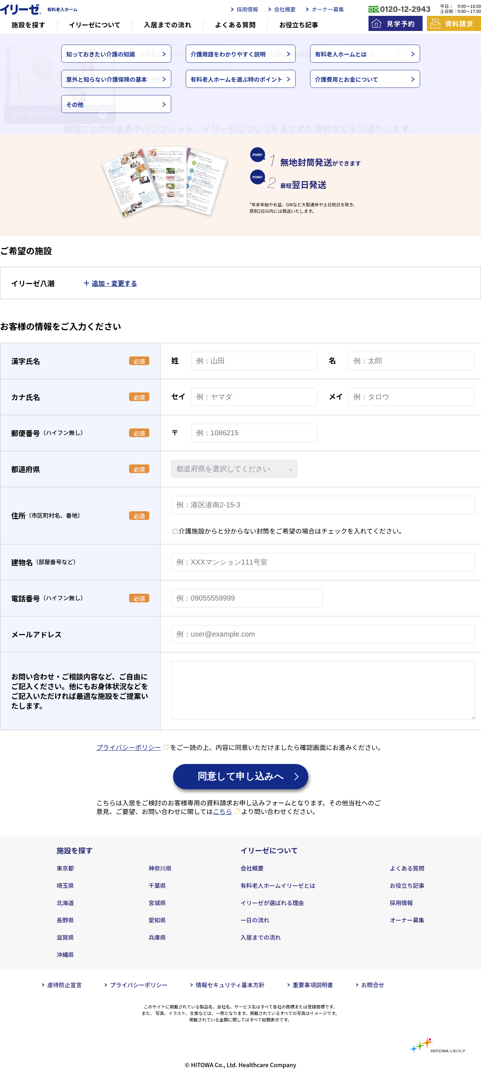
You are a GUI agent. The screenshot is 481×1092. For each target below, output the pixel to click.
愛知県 (157, 930)
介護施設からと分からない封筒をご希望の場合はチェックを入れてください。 (291, 530)
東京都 (65, 879)
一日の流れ (254, 930)
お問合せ (372, 995)
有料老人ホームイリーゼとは (277, 896)
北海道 (65, 913)
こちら (222, 822)
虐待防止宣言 (64, 995)
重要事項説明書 (313, 995)
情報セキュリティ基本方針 (230, 995)
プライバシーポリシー (128, 758)
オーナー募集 (328, 9)
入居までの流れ (167, 24)
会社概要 (285, 9)
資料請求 (459, 23)
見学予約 (401, 23)
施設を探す (29, 24)
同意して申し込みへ (241, 787)
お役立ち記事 (298, 24)
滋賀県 (65, 948)
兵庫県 (157, 948)
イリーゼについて (94, 24)
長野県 (65, 930)
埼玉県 (65, 896)
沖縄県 (65, 965)
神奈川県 (160, 879)
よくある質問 (235, 24)
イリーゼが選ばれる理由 (272, 913)
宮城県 (157, 913)
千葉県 (157, 896)
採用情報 (247, 9)
